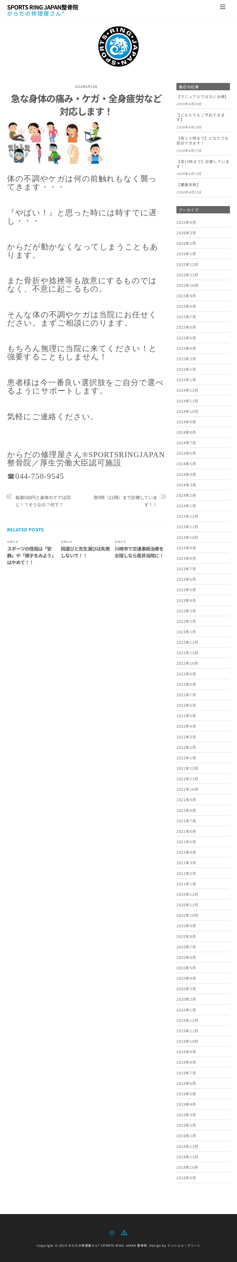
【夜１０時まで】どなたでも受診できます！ (202, 140)
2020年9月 (186, 925)
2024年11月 (187, 400)
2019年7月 (186, 1072)
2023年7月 (186, 568)
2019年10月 (187, 1041)
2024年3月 (186, 484)
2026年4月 (186, 222)
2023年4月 (186, 600)
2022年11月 (187, 652)
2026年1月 (186, 253)
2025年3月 (186, 358)
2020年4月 (186, 978)
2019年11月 (187, 1030)
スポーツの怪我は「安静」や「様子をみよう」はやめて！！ (31, 555)
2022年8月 (186, 684)
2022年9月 (186, 673)
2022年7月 (186, 694)
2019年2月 (186, 1125)
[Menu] (223, 7)
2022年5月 (186, 715)
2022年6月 (186, 705)
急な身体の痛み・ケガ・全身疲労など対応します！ (86, 104)
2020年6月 (186, 957)
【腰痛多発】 (188, 184)
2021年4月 (186, 852)
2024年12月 (187, 390)
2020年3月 (186, 988)
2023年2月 (186, 621)
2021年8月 (186, 810)
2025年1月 (186, 379)
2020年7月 (186, 946)
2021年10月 (187, 789)
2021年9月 (186, 799)
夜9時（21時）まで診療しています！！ (125, 501)
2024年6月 (186, 453)
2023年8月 (186, 558)
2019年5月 (186, 1093)
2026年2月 (186, 243)
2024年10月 (187, 411)
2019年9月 (186, 1051)
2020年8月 (186, 936)
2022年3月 (186, 736)
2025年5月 (186, 337)
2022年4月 (186, 726)
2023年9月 (186, 547)
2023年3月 (186, 610)
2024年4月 (186, 474)
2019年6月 (186, 1083)
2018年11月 (187, 1156)
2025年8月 (186, 306)
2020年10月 (187, 915)
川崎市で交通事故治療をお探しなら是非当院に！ (139, 552)
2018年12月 (187, 1146)
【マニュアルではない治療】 (202, 96)
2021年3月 (186, 862)
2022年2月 (186, 747)
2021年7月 (186, 820)
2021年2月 (186, 873)
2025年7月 (186, 316)
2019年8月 (186, 1062)
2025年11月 (187, 274)
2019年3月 (186, 1114)
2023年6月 (186, 579)
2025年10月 (187, 285)
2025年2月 (186, 369)
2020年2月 (186, 999)
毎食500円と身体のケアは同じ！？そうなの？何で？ (43, 501)
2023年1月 (186, 631)
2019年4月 (186, 1104)
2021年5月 (186, 841)
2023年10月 (187, 537)
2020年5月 (186, 967)
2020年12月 (187, 894)
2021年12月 (187, 768)
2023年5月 (186, 589)
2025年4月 (186, 348)
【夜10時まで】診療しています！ (202, 164)
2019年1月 (186, 1135)
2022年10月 (187, 663)
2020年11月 (187, 904)
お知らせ (12, 542)
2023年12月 (187, 516)
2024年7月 (186, 442)
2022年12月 (187, 642)
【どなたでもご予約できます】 (200, 117)
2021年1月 (186, 883)
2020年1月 (186, 1009)
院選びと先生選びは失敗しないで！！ (85, 552)
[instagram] (112, 1231)
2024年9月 (186, 421)
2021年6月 (186, 831)
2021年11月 (187, 778)
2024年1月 (186, 505)
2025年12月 (187, 264)
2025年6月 (186, 327)
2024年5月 (186, 463)
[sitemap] (124, 1231)
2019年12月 (187, 1020)
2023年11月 (187, 526)
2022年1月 (186, 757)
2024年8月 (186, 432)
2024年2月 (186, 495)
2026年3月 (186, 232)
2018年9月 (186, 1177)
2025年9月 (186, 295)
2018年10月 (187, 1167)
